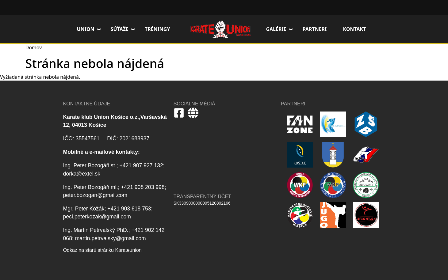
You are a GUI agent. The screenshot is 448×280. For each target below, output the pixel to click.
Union (85, 29)
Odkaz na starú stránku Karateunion (102, 250)
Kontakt (354, 29)
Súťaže (119, 29)
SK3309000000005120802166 (202, 203)
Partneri (315, 29)
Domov (220, 29)
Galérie (276, 29)
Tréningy (157, 29)
